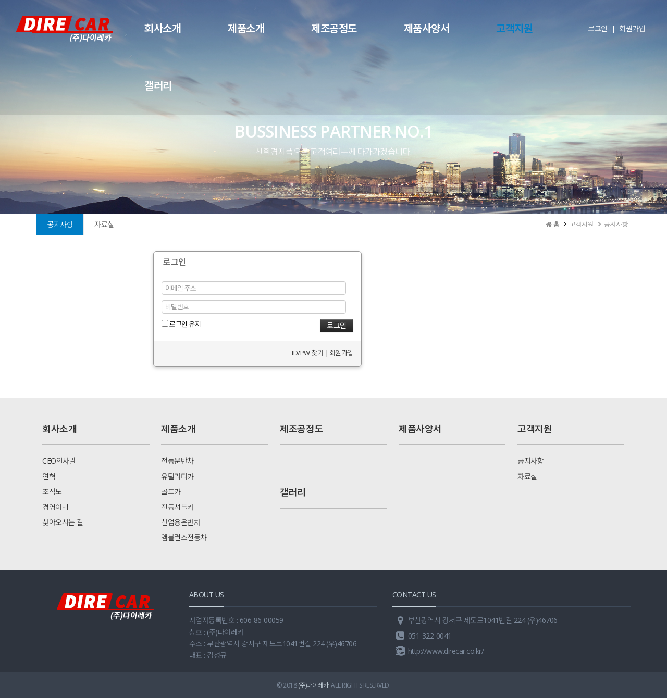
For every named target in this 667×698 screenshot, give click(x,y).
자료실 (104, 224)
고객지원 (514, 28)
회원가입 (632, 28)
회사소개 (162, 28)
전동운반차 (177, 461)
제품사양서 (427, 28)
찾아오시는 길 (62, 522)
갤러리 (158, 86)
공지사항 (60, 224)
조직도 (52, 491)
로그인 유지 (181, 324)
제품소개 (246, 28)
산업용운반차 (180, 522)
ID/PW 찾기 (307, 352)
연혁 (48, 476)
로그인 (598, 28)
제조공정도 (334, 28)
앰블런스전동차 (184, 537)
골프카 (171, 491)
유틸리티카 (177, 476)
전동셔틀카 (177, 507)
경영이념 (55, 507)
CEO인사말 (59, 461)
